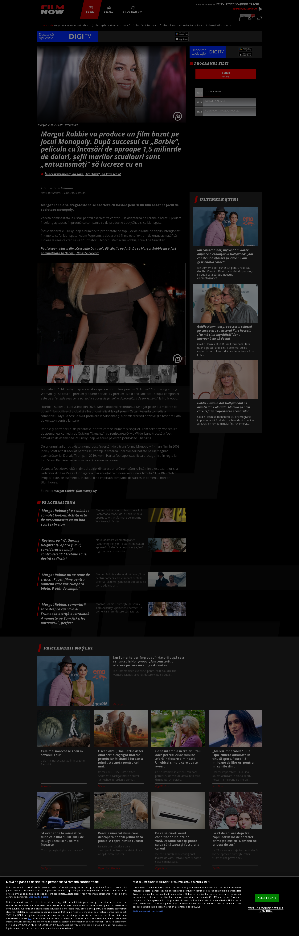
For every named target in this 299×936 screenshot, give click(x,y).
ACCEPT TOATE (267, 898)
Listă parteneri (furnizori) (148, 910)
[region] (149, 906)
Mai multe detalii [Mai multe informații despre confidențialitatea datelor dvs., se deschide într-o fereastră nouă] (39, 896)
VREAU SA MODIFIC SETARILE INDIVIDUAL (265, 909)
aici (29, 918)
